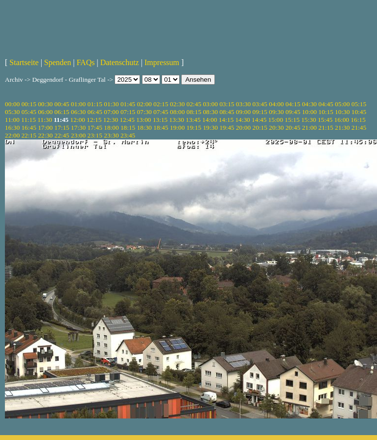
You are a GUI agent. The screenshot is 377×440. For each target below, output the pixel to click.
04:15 (292, 104)
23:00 (78, 135)
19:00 (177, 127)
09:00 (243, 112)
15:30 (308, 119)
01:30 (111, 104)
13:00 (143, 119)
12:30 (110, 119)
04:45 (325, 104)
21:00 (309, 127)
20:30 (276, 127)
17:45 (95, 127)
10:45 (359, 112)
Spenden (57, 62)
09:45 (292, 112)
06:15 (61, 112)
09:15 (260, 112)
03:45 (260, 104)
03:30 (243, 104)
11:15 (28, 119)
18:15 (127, 127)
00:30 (45, 104)
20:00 (243, 127)
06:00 (45, 112)
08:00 (177, 112)
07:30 (144, 112)
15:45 (325, 119)
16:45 (29, 127)
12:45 (126, 119)
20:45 (292, 127)
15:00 (275, 119)
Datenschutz (119, 62)
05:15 (359, 104)
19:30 (210, 127)
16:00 (341, 119)
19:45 (226, 127)
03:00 (210, 104)
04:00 (276, 104)
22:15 (29, 135)
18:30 (144, 127)
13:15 (160, 119)
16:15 (358, 119)
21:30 (342, 127)
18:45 (160, 127)
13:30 (176, 119)
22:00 (12, 135)
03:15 (226, 104)
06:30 (78, 112)
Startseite (24, 62)
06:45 (95, 112)
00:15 (29, 104)
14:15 (226, 119)
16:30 (12, 127)
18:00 (111, 127)
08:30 (210, 112)
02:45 (194, 104)
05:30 (12, 112)
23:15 (95, 135)
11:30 (44, 119)
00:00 (12, 104)
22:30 (45, 135)
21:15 (325, 127)
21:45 (359, 127)
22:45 (61, 135)
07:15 (127, 112)
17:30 (78, 127)
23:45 (127, 135)
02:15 (160, 104)
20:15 (260, 127)
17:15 (61, 127)
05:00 (342, 104)
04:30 (309, 104)
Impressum (161, 62)
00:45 (61, 104)
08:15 (194, 112)
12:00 (77, 119)
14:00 (209, 119)
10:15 (325, 112)
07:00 (111, 112)
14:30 (242, 119)
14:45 (259, 119)
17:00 (45, 127)
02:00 (144, 104)
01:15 (95, 104)
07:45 (160, 112)
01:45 (127, 104)
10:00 (309, 112)
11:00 (12, 119)
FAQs (85, 62)
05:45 (29, 112)
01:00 (78, 104)
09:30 (276, 112)
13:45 (193, 119)
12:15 (94, 119)
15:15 (292, 119)
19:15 (194, 127)
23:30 (111, 135)
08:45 (226, 112)
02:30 (177, 104)
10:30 (342, 112)
